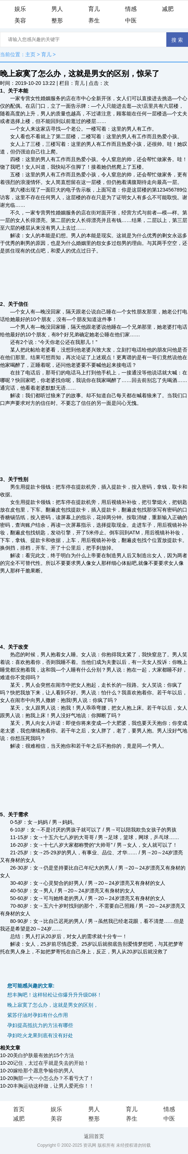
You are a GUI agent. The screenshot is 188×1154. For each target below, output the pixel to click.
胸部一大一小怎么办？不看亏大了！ (53, 1078)
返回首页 (94, 1136)
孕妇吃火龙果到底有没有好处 (40, 1035)
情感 (131, 9)
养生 (94, 20)
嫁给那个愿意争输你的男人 (43, 1070)
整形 (57, 20)
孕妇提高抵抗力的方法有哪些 (40, 1025)
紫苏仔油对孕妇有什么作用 (37, 1015)
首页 (19, 1109)
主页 (30, 54)
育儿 (94, 9)
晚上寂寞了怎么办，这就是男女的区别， (52, 1005)
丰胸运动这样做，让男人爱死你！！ (53, 1086)
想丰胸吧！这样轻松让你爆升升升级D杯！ (54, 995)
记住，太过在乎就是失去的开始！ (51, 1063)
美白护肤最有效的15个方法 (43, 1055)
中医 (131, 20)
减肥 (168, 9)
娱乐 (20, 9)
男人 (57, 9)
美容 (20, 20)
